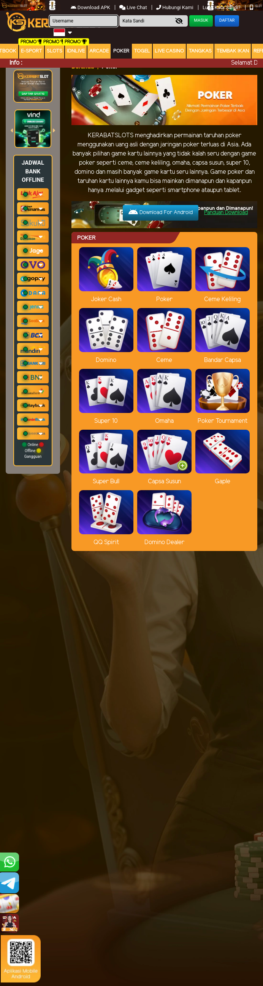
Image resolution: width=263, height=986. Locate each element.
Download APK (91, 7)
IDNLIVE (76, 51)
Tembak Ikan (232, 51)
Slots (54, 51)
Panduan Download (226, 213)
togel (142, 51)
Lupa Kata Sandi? (222, 7)
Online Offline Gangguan (33, 450)
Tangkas (200, 51)
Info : (16, 63)
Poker (121, 51)
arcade (99, 51)
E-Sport (31, 51)
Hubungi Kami (175, 7)
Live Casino (169, 51)
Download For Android (160, 212)
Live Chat (133, 7)
